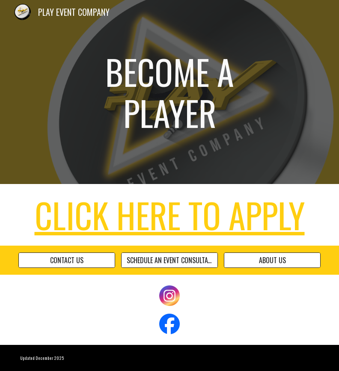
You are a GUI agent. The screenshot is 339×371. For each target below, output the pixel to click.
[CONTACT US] (67, 260)
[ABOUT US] (272, 260)
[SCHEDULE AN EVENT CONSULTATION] (170, 260)
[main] (170, 92)
